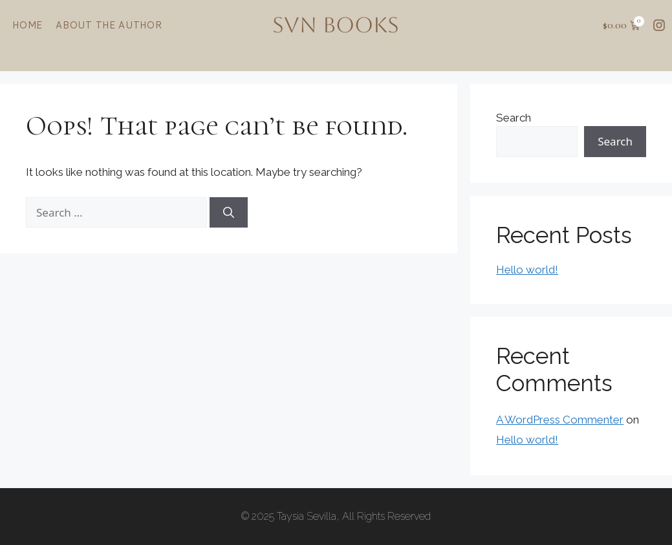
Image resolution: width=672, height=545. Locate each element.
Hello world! (527, 269)
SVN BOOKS (335, 24)
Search (513, 117)
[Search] (229, 212)
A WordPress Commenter (559, 419)
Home (28, 25)
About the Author (109, 25)
